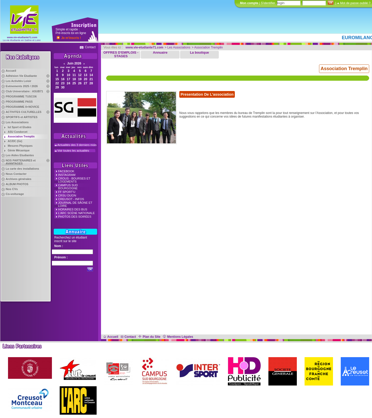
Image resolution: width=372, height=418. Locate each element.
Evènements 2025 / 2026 (22, 86)
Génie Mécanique (18, 150)
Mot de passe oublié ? (355, 3)
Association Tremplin (21, 136)
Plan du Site (149, 337)
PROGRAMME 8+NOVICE (22, 106)
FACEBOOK (66, 171)
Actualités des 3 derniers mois (77, 144)
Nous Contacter (16, 173)
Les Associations (17, 122)
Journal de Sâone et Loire (75, 204)
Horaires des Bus (72, 209)
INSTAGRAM (66, 174)
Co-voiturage (15, 193)
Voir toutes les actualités (73, 150)
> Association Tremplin (207, 47)
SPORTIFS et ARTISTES (21, 117)
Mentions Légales (178, 337)
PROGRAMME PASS (19, 101)
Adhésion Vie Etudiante (21, 75)
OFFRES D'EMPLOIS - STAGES (120, 54)
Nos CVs (12, 189)
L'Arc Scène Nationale (76, 213)
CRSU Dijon (67, 195)
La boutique (199, 52)
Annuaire (160, 52)
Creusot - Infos (71, 199)
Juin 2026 (74, 63)
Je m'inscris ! (71, 38)
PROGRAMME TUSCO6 (21, 96)
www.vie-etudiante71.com (22, 37)
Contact (90, 47)
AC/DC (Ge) (15, 141)
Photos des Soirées (74, 216)
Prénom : (61, 257)
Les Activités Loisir (18, 81)
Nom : (58, 246)
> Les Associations (177, 47)
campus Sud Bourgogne (68, 187)
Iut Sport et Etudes (19, 127)
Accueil (11, 70)
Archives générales (18, 179)
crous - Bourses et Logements (74, 180)
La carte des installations (22, 168)
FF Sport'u (66, 191)
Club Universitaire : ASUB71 (24, 91)
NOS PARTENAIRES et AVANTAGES (21, 162)
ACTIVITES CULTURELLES (23, 111)
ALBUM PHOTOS (17, 184)
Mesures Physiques (20, 145)
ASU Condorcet (17, 131)
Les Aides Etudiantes (20, 155)
